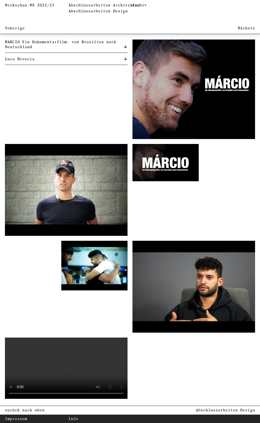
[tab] (66, 44)
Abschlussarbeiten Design (98, 11)
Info (73, 419)
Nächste (246, 28)
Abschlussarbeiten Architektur (104, 5)
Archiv (139, 5)
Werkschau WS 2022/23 (29, 5)
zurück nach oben (24, 410)
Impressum (16, 419)
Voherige (15, 28)
